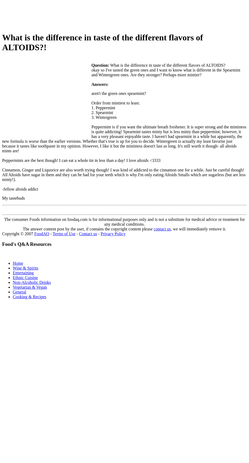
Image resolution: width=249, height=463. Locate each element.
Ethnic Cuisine (25, 277)
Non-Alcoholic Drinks (32, 282)
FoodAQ (41, 234)
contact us (162, 229)
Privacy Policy (113, 234)
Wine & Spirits (25, 268)
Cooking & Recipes (29, 296)
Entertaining (23, 273)
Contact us (88, 234)
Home (18, 263)
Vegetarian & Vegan (30, 287)
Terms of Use (64, 234)
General (19, 292)
